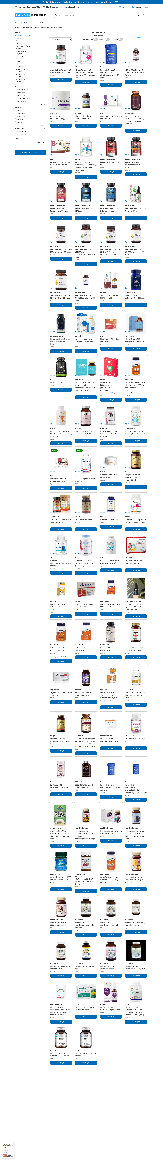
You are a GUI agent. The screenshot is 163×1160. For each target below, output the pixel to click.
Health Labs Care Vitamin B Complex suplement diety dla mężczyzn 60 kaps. (136, 835)
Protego (53, 476)
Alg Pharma (54, 159)
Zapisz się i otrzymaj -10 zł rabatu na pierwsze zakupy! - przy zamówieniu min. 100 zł (81, 2)
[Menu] (27, 22)
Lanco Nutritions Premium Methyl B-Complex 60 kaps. (61, 341)
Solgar (127, 472)
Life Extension (130, 292)
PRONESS (103, 1004)
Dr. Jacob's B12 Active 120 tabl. (135, 740)
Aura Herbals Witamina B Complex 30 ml (135, 209)
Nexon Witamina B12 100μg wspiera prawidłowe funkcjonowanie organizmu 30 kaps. (108, 387)
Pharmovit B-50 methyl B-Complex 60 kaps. (110, 649)
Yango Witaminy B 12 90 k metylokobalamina (135, 649)
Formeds (103, 67)
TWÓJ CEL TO (55, 517)
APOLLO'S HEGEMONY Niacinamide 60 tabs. (59, 209)
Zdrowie (36, 28)
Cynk (18, 43)
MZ (51, 380)
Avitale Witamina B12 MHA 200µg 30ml (109, 296)
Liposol (78, 336)
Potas (18, 59)
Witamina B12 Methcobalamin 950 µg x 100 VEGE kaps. (60, 563)
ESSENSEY (78, 782)
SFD (76, 476)
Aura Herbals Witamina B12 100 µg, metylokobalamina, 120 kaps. (85, 253)
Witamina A (20, 66)
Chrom (18, 41)
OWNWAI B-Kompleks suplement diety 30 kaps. (85, 432)
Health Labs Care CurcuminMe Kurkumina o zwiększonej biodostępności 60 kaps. (85, 835)
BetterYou (54, 601)
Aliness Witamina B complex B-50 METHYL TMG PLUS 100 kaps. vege (85, 72)
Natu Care (79, 380)
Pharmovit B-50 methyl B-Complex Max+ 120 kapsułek (110, 434)
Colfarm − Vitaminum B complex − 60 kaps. (85, 605)
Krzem (18, 48)
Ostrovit (53, 113)
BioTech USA (130, 690)
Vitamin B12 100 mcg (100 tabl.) (85, 521)
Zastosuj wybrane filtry (30, 152)
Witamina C (20, 71)
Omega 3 (19, 56)
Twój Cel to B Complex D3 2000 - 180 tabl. (61, 521)
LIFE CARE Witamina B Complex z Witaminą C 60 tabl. (135, 72)
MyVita (128, 1004)
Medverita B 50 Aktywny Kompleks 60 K (60, 967)
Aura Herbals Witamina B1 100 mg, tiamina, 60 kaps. (61, 250)
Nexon (102, 380)
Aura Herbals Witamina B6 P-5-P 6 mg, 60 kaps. (60, 296)
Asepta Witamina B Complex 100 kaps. (83, 693)
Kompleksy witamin (23, 46)
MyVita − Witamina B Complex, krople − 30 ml (110, 1008)
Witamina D (20, 74)
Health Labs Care (81, 828)
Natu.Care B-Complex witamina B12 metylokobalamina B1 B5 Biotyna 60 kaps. (85, 386)
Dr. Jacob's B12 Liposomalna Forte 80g (60, 786)
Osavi (77, 558)
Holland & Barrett (57, 874)
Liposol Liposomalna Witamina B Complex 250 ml (86, 341)
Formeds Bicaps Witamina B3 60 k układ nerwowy (110, 787)
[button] (30, 86)
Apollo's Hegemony (107, 159)
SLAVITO (103, 472)
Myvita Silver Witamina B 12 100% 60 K (85, 1054)
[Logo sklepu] (30, 15)
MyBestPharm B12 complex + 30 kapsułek (134, 340)
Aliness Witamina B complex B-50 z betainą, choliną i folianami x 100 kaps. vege (85, 166)
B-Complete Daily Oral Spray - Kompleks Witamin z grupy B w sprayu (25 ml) (109, 696)
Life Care (128, 67)
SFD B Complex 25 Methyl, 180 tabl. (85, 480)
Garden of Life (55, 828)
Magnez (19, 54)
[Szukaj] (56, 15)
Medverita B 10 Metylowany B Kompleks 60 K (110, 925)
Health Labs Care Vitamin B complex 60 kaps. (111, 832)
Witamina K (20, 79)
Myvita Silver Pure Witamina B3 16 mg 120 (59, 1054)
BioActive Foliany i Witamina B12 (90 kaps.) (135, 296)
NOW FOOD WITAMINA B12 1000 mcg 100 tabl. (110, 605)
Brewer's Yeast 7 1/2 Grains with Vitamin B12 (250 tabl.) (60, 741)
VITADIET (128, 558)
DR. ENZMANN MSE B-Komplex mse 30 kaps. (109, 740)
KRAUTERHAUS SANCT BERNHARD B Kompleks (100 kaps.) (84, 881)
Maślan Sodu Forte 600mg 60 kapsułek (58, 923)
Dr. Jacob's (129, 736)
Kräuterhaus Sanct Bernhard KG (82, 875)
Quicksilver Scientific (133, 601)
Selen (18, 61)
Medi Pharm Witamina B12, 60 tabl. (109, 340)
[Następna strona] (146, 39)
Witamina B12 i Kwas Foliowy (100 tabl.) (58, 649)
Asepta (78, 690)
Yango (127, 645)
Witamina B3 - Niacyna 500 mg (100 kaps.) (85, 649)
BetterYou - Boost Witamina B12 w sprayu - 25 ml (60, 607)
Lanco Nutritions (56, 336)
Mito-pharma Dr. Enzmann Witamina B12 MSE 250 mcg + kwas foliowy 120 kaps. (60, 1011)
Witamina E (20, 77)
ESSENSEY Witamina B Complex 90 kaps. (84, 786)
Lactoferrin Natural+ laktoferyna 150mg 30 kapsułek (134, 879)
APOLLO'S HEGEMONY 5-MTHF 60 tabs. (110, 163)
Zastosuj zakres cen (21, 147)
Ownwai (78, 428)
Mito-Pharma (80, 1004)
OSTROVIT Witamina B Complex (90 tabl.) (109, 562)
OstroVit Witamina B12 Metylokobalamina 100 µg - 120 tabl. (61, 434)
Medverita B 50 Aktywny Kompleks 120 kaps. (135, 923)
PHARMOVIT (104, 428)
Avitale (103, 292)
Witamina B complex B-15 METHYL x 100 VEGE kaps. (136, 521)
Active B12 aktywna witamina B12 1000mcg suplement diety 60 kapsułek (134, 120)
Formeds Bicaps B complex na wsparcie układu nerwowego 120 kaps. (109, 74)
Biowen (78, 113)
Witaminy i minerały (47, 28)
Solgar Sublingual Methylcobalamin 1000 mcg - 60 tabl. (134, 477)
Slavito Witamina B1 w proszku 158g (109, 476)
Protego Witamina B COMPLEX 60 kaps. (58, 480)
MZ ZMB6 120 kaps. (57, 382)
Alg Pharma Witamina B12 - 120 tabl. (61, 693)
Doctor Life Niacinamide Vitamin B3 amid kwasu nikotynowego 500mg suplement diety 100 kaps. (86, 743)
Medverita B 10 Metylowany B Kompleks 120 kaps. (85, 925)
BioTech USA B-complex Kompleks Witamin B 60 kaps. (135, 695)
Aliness (78, 67)
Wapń (18, 64)
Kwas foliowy (21, 51)
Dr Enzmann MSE (106, 736)
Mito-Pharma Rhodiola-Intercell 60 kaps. (85, 1008)
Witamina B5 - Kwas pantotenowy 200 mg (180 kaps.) (84, 563)
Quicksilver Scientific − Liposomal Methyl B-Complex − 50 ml (134, 607)
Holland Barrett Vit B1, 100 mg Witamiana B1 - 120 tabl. (60, 879)
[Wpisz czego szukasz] (87, 15)
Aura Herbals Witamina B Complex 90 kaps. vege (60, 71)
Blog (42, 23)
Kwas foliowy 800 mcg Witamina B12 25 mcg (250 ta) (109, 879)
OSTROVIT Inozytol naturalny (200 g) (58, 117)
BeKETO (103, 517)
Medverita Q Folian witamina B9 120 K (108, 967)
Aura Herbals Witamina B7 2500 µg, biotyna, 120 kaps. (85, 298)
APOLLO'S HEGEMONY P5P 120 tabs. (85, 209)
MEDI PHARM (104, 113)
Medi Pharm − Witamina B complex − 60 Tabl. (111, 117)
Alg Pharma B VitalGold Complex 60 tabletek (60, 163)
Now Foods (129, 380)
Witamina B (20, 69)
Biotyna (19, 38)
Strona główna (27, 28)
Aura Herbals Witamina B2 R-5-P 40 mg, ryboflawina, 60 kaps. (110, 252)
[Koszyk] (144, 15)
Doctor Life (129, 113)
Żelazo (18, 82)
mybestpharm (130, 336)
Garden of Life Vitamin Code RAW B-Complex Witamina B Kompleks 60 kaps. (60, 835)
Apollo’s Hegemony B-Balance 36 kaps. (109, 209)
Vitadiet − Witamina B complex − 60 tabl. (134, 562)
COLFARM (78, 601)
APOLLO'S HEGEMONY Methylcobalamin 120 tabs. (134, 165)
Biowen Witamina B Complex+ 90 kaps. (83, 117)
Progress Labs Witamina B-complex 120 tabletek (135, 432)
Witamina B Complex (109, 520)
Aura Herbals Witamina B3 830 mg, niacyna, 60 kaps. (135, 252)
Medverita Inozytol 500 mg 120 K (84, 967)
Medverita (79, 920)
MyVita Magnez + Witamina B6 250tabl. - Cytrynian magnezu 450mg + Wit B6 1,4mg (135, 1011)
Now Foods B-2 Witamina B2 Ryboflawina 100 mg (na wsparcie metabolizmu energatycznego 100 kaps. (136, 387)
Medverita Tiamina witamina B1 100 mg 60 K (135, 967)
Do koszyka (61, 79)
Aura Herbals (55, 67)
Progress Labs (130, 428)
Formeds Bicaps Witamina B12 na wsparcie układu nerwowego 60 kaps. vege (136, 789)
